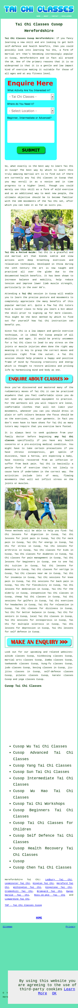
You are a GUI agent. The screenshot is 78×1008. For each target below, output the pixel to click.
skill (29, 42)
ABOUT (45, 16)
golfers (28, 600)
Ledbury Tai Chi (58, 879)
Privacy (70, 926)
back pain (62, 581)
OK (54, 993)
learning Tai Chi (44, 50)
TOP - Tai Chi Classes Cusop (23, 905)
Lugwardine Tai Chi (17, 899)
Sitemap (7, 926)
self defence (18, 632)
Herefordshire (14, 879)
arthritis (11, 550)
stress (22, 546)
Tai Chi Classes (55, 766)
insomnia (16, 577)
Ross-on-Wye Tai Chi (49, 895)
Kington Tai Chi (43, 883)
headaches (16, 604)
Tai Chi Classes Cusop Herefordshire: (30, 38)
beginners (29, 561)
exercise (67, 189)
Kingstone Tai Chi (58, 887)
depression (29, 628)
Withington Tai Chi (27, 887)
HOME (39, 16)
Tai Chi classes (42, 178)
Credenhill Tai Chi (19, 891)
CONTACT (55, 16)
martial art (32, 174)
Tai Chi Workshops (46, 804)
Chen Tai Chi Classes (49, 867)
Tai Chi (68, 166)
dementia (10, 569)
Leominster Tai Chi (17, 883)
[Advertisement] (47, 717)
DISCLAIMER (67, 16)
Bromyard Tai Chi (49, 891)
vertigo (64, 569)
